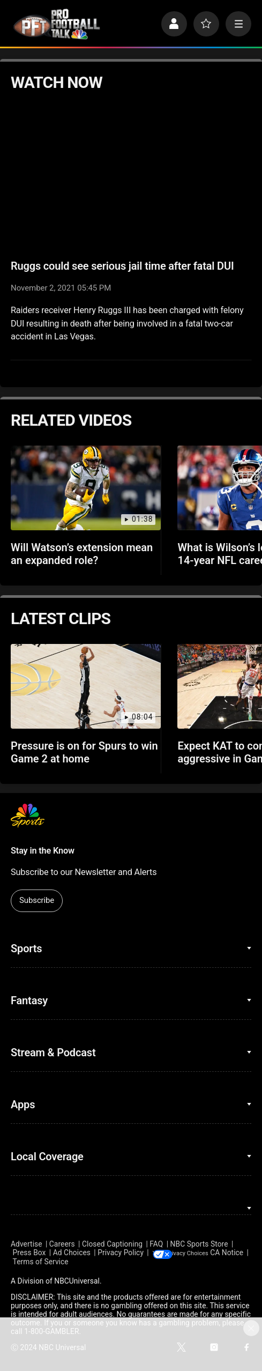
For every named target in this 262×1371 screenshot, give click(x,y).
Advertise (26, 1244)
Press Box (29, 1252)
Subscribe (36, 900)
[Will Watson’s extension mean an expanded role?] (86, 488)
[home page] (56, 24)
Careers (62, 1244)
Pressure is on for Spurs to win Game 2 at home (84, 752)
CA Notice (27, 1262)
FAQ (156, 1244)
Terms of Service (79, 1262)
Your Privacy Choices (209, 1252)
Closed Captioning (112, 1244)
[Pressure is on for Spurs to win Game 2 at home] (86, 686)
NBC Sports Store (199, 1244)
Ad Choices (72, 1252)
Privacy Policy (121, 1252)
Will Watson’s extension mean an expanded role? (82, 554)
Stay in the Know (42, 851)
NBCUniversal (77, 1281)
